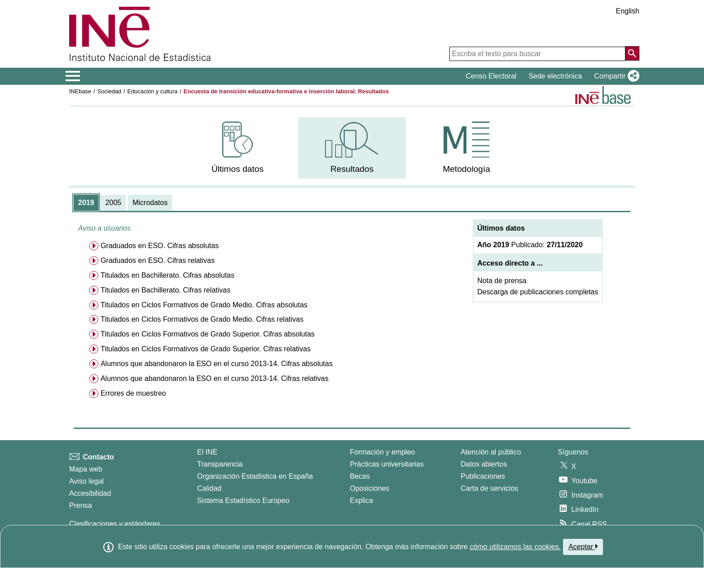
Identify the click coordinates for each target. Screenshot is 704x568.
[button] (614, 76)
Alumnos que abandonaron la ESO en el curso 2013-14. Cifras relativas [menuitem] (215, 378)
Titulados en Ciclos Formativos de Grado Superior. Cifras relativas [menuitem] (206, 349)
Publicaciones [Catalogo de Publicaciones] (483, 476)
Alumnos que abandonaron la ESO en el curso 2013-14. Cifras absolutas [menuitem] (217, 363)
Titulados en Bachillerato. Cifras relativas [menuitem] (165, 290)
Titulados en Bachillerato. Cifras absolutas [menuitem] (167, 275)
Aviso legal (86, 481)
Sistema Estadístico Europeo (243, 500)
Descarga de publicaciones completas (537, 292)
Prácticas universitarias (387, 464)
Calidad (209, 488)
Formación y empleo (382, 452)
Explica (361, 500)
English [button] (627, 11)
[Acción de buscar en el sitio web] (632, 53)
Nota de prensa (501, 280)
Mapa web (85, 469)
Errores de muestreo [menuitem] (133, 393)
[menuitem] (237, 148)
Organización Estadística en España (255, 476)
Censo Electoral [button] (491, 76)
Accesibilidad (90, 493)
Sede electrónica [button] (555, 76)
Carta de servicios (489, 488)
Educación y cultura (153, 91)
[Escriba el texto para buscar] (537, 54)
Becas (360, 476)
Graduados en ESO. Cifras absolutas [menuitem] (160, 245)
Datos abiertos (484, 464)
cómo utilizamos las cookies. (515, 547)
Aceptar (583, 546)
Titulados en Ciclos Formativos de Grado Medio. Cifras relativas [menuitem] (202, 319)
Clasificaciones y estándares (114, 524)
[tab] (86, 203)
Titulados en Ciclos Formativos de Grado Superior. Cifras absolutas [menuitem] (208, 334)
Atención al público (491, 452)
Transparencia (220, 464)
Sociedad (109, 91)
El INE (207, 452)
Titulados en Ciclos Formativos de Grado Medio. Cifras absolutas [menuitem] (204, 305)
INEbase (80, 91)
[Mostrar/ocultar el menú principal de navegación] (73, 76)
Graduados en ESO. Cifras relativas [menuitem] (158, 260)
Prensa (80, 505)
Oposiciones (369, 488)
